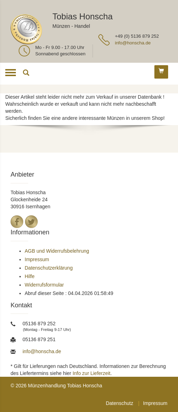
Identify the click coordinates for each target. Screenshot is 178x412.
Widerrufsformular (44, 285)
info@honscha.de (133, 42)
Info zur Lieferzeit (91, 373)
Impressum (37, 259)
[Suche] (26, 74)
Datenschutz (119, 403)
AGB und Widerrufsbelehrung (57, 251)
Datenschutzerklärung (49, 268)
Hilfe (30, 276)
